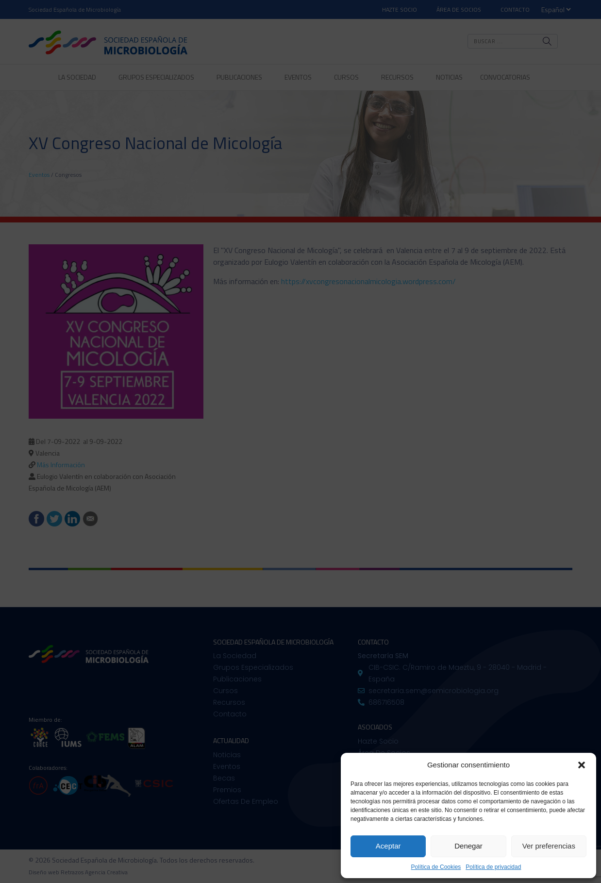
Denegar (468, 846)
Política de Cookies (436, 867)
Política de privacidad (493, 867)
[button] (581, 765)
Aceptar (388, 846)
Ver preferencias (548, 846)
